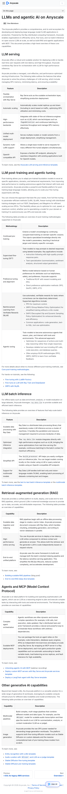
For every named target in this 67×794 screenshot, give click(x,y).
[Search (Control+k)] (62, 3)
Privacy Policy (33, 788)
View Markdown (11, 23)
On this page (8, 11)
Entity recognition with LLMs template (20, 754)
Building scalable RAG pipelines (18, 575)
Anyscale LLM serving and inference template (39, 165)
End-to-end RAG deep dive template (20, 579)
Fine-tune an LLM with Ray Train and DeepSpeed (25, 383)
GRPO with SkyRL (12, 386)
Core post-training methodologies (15, 369)
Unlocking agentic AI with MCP (17, 668)
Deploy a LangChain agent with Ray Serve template (26, 677)
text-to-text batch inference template (35, 482)
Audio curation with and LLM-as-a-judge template (29, 757)
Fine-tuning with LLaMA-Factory (18, 379)
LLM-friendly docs (38, 791)
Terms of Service (39, 785)
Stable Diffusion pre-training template (20, 764)
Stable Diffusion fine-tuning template (20, 760)
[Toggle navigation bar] (3, 3)
